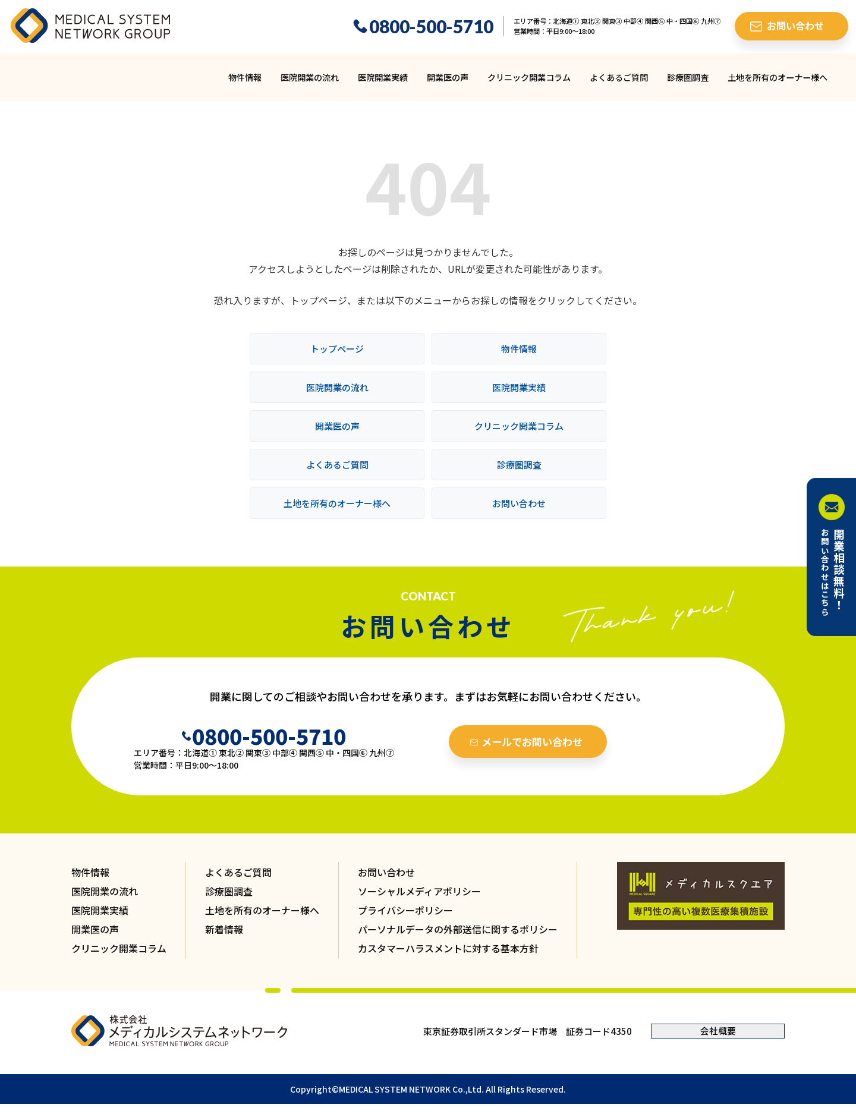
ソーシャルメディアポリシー (419, 892)
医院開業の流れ (310, 77)
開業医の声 (447, 77)
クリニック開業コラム (529, 77)
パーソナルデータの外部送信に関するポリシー (458, 930)
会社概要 (718, 1031)
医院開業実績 (383, 77)
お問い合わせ (519, 503)
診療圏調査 (688, 77)
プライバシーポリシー (405, 911)
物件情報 (245, 77)
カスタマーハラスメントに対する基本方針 (448, 949)
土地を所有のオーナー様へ (777, 77)
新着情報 (224, 930)
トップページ (337, 348)
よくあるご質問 (619, 77)
